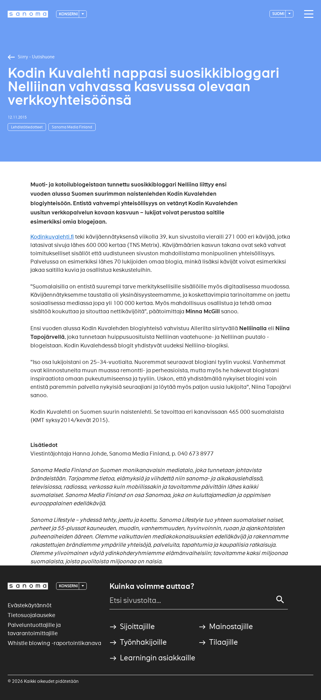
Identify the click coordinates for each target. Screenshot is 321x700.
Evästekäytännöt (30, 605)
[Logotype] (28, 14)
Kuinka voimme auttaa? (151, 586)
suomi (278, 13)
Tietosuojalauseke (31, 615)
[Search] (280, 599)
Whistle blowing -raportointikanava (54, 643)
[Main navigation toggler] (307, 14)
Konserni (68, 14)
